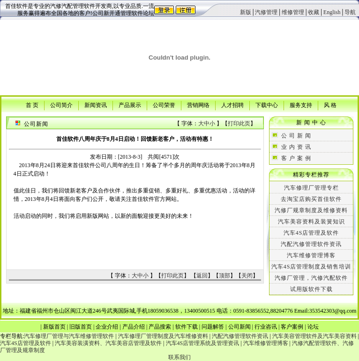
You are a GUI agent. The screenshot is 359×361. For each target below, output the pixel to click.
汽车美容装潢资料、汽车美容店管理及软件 (108, 343)
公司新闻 (239, 326)
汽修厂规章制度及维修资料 (311, 210)
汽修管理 (266, 12)
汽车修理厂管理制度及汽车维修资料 (163, 336)
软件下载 (186, 326)
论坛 (313, 326)
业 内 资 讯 (296, 147)
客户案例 (292, 326)
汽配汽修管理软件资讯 (311, 244)
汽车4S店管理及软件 (311, 233)
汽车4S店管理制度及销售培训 (311, 266)
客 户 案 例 (296, 158)
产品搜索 (160, 326)
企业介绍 (107, 326)
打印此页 (239, 123)
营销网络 (198, 104)
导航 (350, 12)
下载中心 (266, 104)
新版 (245, 12)
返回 (202, 275)
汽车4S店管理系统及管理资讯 (202, 343)
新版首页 (54, 326)
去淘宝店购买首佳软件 (311, 199)
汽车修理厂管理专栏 (311, 187)
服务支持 (301, 104)
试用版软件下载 (311, 289)
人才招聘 (232, 104)
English (332, 12)
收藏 (313, 12)
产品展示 (130, 104)
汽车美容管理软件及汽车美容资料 (314, 336)
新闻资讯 (95, 104)
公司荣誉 (164, 104)
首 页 (32, 104)
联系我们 (179, 357)
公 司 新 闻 (296, 135)
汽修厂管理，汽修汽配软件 (311, 278)
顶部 (224, 275)
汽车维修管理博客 (311, 255)
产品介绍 (133, 326)
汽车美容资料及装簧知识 (311, 221)
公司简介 (61, 104)
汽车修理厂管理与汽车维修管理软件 (69, 336)
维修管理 (293, 12)
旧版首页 (80, 326)
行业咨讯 (265, 326)
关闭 (247, 275)
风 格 (330, 104)
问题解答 (213, 326)
